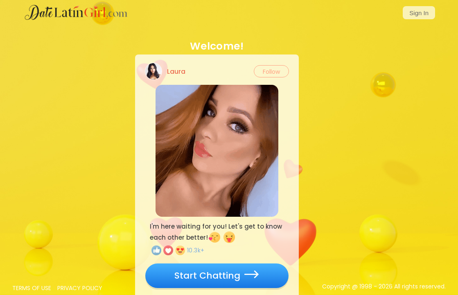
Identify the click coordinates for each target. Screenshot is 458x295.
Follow (271, 72)
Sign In (419, 12)
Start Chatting (216, 275)
